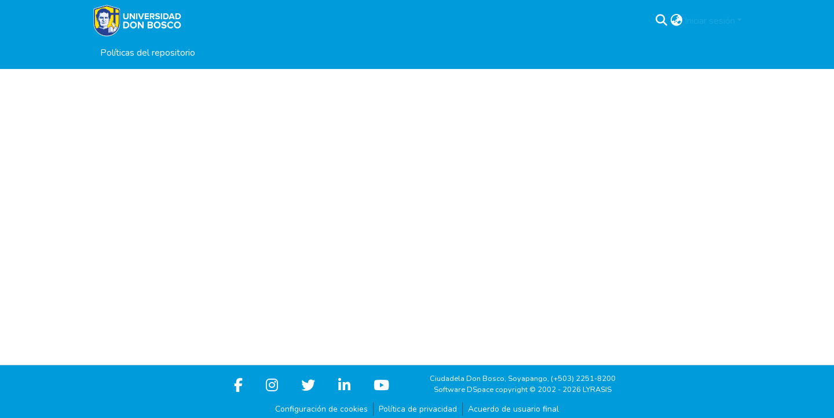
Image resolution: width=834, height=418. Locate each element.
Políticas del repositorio (147, 52)
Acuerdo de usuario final (513, 409)
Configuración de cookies (321, 409)
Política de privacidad (418, 409)
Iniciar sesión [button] (711, 20)
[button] (661, 21)
